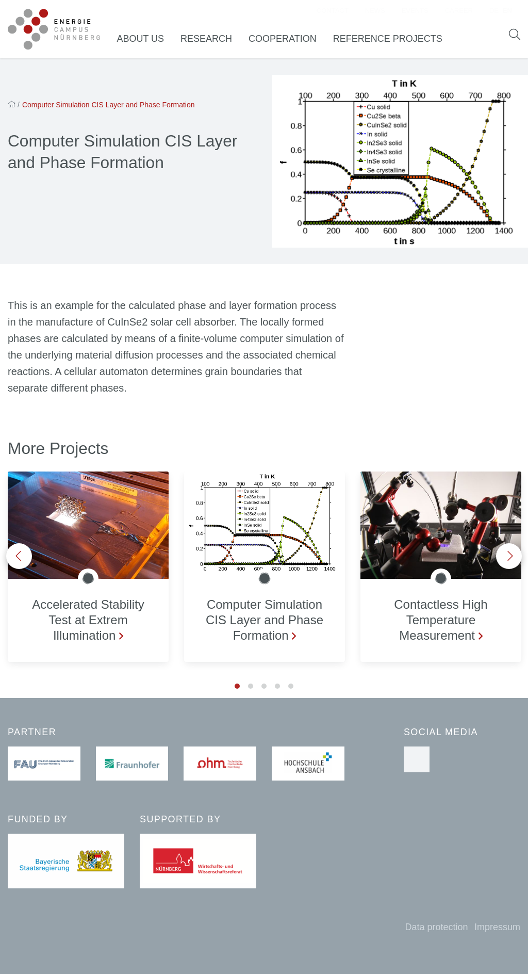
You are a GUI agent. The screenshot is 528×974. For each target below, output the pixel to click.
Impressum (497, 927)
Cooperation (290, 41)
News (375, 13)
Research (214, 41)
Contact (333, 13)
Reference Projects (395, 41)
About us (148, 41)
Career (459, 13)
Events (415, 13)
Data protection (436, 927)
